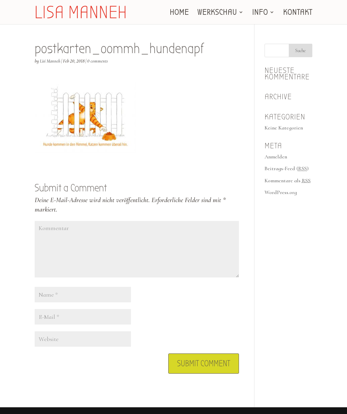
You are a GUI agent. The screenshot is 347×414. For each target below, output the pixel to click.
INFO (260, 13)
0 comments (97, 61)
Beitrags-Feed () (287, 168)
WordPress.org (281, 192)
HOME (179, 13)
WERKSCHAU (217, 13)
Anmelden (276, 156)
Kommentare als (288, 180)
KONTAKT (297, 13)
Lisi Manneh (50, 61)
